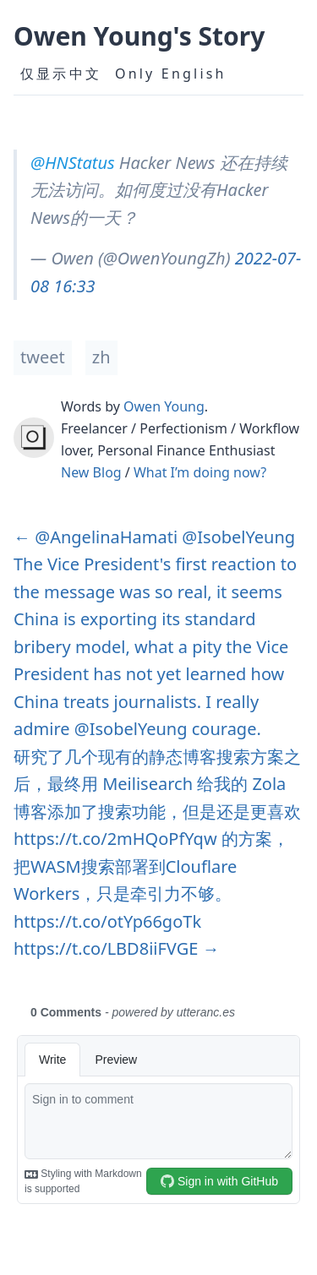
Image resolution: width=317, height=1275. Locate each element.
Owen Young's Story (139, 36)
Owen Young (164, 406)
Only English (171, 73)
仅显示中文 (60, 73)
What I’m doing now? (200, 472)
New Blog (91, 472)
